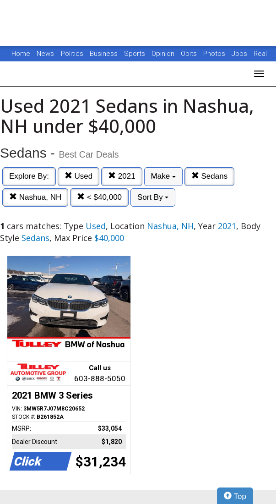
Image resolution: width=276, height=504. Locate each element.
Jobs (240, 53)
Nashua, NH (35, 197)
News (45, 53)
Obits (190, 53)
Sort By (152, 197)
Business (104, 53)
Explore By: (29, 176)
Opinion (164, 53)
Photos (215, 53)
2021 (121, 176)
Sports (135, 53)
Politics (72, 53)
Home (20, 53)
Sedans (209, 176)
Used (78, 176)
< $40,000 (99, 197)
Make (163, 176)
